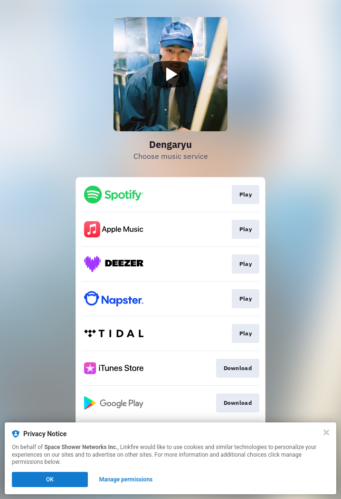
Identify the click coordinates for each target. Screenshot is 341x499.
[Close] (326, 432)
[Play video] (170, 74)
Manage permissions (126, 479)
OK (50, 479)
